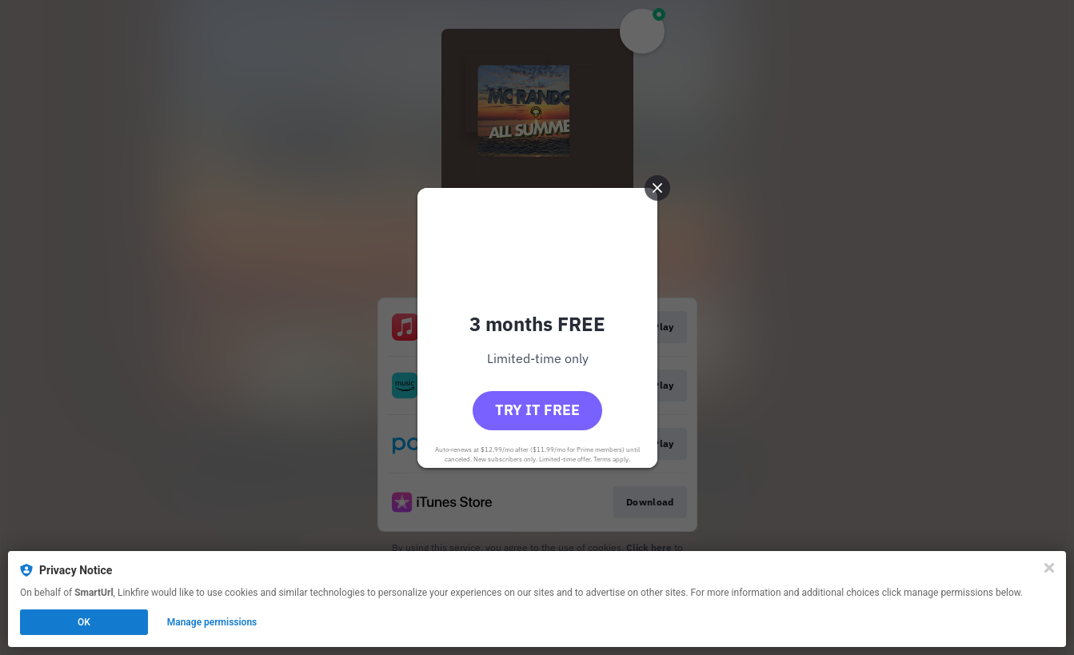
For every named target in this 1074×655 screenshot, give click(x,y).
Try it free (537, 410)
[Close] (1049, 568)
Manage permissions (212, 622)
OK (84, 622)
